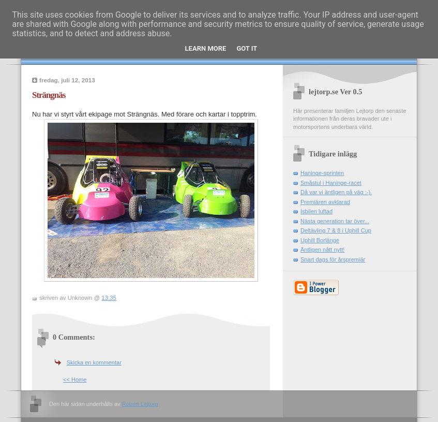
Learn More (205, 48)
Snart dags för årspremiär (332, 259)
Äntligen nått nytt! (322, 249)
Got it (246, 48)
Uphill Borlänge (319, 240)
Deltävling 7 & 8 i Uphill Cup (335, 230)
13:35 (108, 298)
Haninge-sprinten (322, 173)
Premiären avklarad (325, 202)
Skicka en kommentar (94, 362)
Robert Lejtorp (140, 404)
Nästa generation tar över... (334, 221)
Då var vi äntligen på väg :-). (336, 192)
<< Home (74, 379)
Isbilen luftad (316, 211)
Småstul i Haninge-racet (330, 183)
